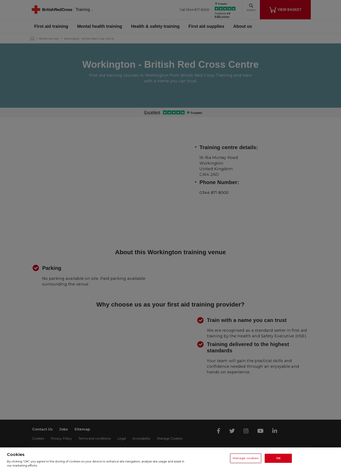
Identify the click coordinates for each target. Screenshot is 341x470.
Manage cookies (246, 458)
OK (278, 458)
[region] (170, 458)
